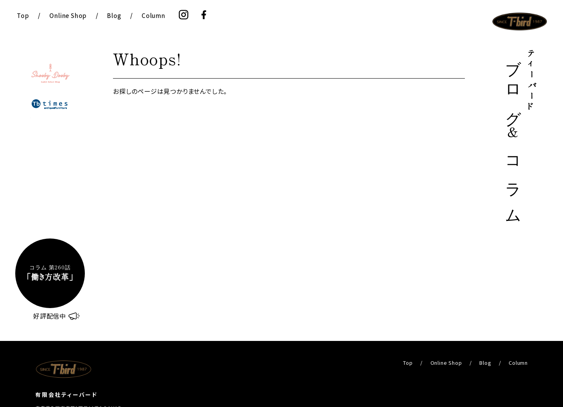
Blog (114, 15)
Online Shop (68, 15)
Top (23, 15)
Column (153, 15)
